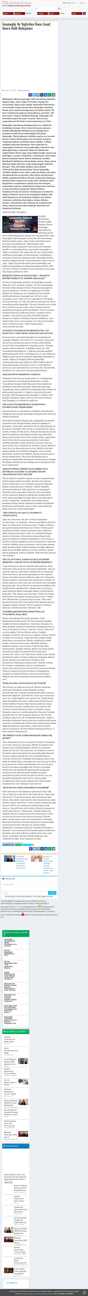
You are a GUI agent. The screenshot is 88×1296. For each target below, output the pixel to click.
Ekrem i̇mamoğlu (8, 845)
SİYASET (5, 90)
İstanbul (18, 845)
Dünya (6, 13)
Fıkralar (52, 13)
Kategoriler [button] (69, 3)
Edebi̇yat (18, 13)
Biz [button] (83, 3)
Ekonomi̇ (41, 13)
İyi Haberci (11, 1282)
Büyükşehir (27, 845)
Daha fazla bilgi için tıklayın (63, 1293)
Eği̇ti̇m (29, 13)
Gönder (52, 893)
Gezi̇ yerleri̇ (76, 13)
